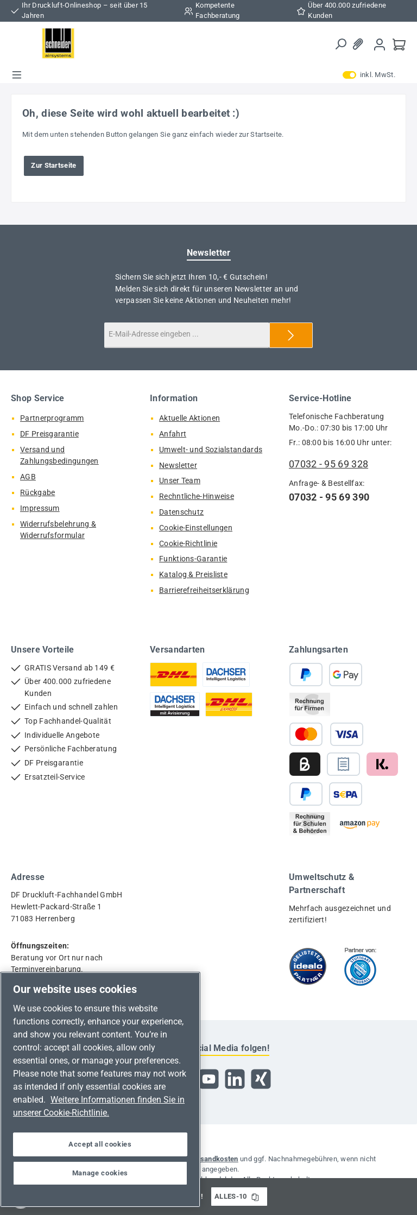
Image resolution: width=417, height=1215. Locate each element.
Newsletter (178, 465)
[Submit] (291, 335)
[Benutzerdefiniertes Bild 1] (308, 966)
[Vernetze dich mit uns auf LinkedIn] (235, 1079)
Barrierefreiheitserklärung (204, 590)
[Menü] (16, 75)
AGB (28, 477)
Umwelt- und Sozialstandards (210, 449)
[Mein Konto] (379, 44)
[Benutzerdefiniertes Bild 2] (360, 966)
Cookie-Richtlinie (188, 543)
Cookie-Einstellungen (195, 528)
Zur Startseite (53, 165)
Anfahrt (172, 434)
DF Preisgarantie (49, 434)
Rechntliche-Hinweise (196, 496)
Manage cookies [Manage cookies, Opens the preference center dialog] (100, 1173)
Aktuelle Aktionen (189, 418)
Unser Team (179, 480)
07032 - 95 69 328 (328, 464)
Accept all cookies (100, 1144)
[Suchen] (340, 44)
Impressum (40, 508)
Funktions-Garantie (193, 559)
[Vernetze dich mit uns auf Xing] (261, 1079)
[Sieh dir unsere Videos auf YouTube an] (209, 1079)
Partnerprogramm (52, 418)
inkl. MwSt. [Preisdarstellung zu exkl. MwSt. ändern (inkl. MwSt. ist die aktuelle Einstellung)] (369, 75)
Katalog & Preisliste (193, 574)
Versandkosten (213, 1159)
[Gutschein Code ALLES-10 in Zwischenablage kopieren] (255, 1196)
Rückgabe (37, 492)
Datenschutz (181, 512)
